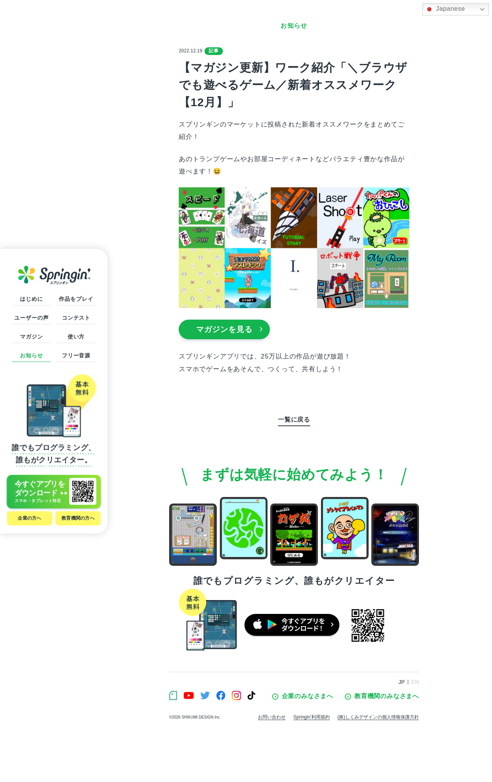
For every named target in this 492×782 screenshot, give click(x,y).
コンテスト (76, 318)
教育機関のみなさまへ (382, 696)
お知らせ (31, 355)
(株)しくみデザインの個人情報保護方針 (378, 717)
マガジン (31, 336)
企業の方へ (29, 518)
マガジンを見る (229, 329)
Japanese (445, 9)
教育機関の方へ (78, 518)
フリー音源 (76, 355)
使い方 (76, 336)
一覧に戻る (294, 419)
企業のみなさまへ (302, 696)
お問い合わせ (272, 717)
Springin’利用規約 (311, 717)
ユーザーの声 (31, 318)
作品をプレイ (76, 299)
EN (415, 682)
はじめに (31, 299)
